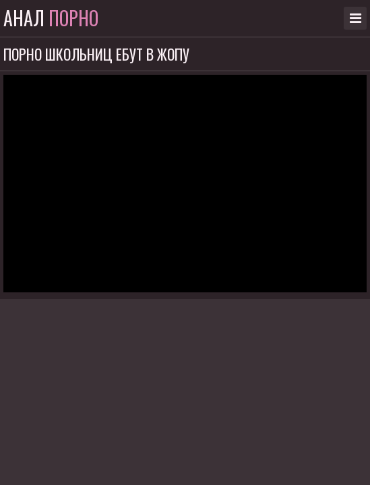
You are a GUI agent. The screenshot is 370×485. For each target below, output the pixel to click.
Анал (50, 18)
